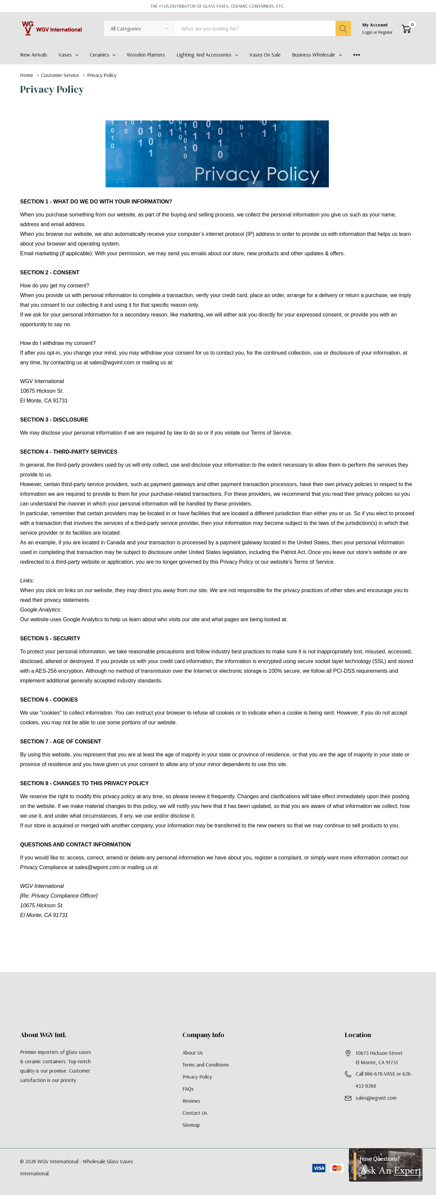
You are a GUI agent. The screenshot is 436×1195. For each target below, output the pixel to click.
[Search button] (343, 28)
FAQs (188, 1088)
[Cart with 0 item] (406, 29)
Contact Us (195, 1112)
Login (367, 32)
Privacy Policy (197, 1076)
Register (385, 32)
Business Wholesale (313, 54)
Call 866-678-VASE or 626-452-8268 (384, 1079)
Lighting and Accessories (203, 54)
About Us (193, 1052)
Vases (65, 54)
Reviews (191, 1100)
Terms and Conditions (206, 1064)
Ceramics (99, 54)
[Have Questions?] (386, 1165)
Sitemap (191, 1124)
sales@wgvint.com (376, 1097)
